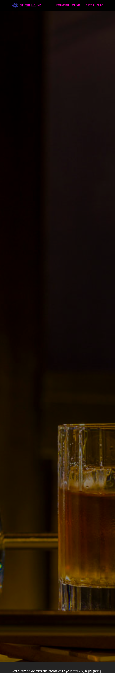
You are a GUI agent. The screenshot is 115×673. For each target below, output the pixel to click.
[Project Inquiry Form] (57, 621)
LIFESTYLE (102, 565)
